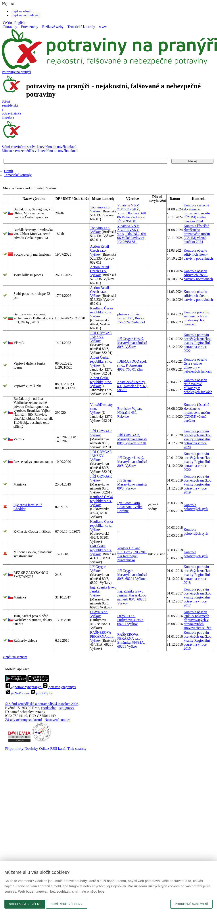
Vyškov (95, 211)
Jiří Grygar (98, 567)
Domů (8, 171)
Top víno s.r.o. (100, 207)
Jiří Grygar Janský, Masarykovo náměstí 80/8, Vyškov (132, 343)
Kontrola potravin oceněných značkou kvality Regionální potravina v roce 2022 (197, 343)
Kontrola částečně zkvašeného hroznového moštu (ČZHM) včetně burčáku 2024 (197, 213)
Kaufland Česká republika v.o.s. (101, 310)
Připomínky (14, 748)
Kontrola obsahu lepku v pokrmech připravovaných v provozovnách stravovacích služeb (197, 620)
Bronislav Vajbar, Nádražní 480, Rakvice (129, 412)
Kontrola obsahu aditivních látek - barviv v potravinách (198, 254)
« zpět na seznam (15, 657)
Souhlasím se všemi (24, 904)
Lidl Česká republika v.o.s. (101, 548)
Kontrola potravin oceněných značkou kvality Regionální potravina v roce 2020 (197, 439)
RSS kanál (58, 748)
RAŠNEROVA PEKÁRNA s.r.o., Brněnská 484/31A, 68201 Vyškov (131, 640)
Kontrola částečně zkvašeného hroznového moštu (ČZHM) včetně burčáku (197, 412)
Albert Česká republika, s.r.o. (101, 359)
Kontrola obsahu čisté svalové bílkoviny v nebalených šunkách (198, 365)
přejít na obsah (21, 11)
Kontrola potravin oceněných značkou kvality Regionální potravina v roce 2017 (197, 597)
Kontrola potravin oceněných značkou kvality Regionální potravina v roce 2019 (197, 484)
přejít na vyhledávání (25, 15)
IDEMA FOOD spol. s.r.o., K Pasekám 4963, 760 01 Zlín (132, 365)
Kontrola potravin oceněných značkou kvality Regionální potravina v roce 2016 (197, 640)
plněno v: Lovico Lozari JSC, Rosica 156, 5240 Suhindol (131, 318)
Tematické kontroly (18, 175)
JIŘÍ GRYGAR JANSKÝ (101, 335)
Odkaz (44, 748)
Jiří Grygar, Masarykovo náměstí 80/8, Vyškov (132, 484)
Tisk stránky (77, 748)
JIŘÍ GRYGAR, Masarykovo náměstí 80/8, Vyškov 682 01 (132, 439)
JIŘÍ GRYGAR (101, 431)
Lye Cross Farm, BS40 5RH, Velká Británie (129, 507)
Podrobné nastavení (191, 904)
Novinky (31, 748)
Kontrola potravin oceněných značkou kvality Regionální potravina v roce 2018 (197, 575)
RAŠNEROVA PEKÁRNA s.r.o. (102, 634)
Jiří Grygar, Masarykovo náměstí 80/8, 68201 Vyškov (132, 575)
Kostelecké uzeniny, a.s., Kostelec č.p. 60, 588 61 (132, 386)
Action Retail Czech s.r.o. (99, 248)
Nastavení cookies (57, 720)
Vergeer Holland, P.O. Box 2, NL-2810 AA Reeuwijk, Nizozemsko (132, 554)
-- (118, 531)
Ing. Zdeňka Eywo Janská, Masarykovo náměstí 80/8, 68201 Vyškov (131, 597)
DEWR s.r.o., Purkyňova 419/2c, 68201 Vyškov (130, 620)
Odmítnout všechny (67, 904)
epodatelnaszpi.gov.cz (57, 708)
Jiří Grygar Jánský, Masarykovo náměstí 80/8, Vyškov (132, 462)
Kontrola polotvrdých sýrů (196, 507)
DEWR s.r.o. (99, 612)
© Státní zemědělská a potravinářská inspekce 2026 (41, 704)
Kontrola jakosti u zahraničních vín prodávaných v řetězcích (196, 318)
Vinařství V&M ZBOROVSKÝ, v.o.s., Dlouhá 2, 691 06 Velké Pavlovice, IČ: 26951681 (131, 213)
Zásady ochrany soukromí (23, 720)
